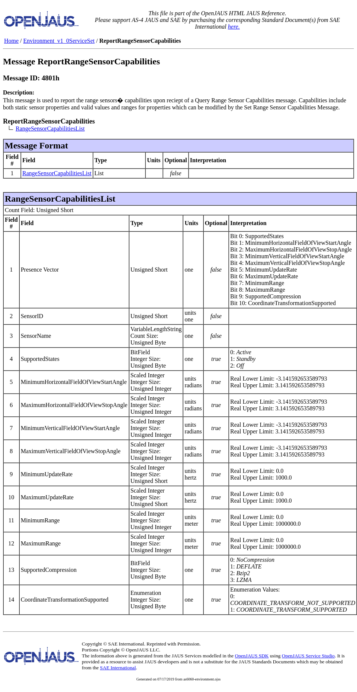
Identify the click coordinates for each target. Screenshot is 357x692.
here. (234, 26)
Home (11, 41)
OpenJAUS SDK (252, 656)
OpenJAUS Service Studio (308, 656)
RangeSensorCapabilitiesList (50, 128)
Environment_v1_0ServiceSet (59, 41)
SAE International (118, 667)
